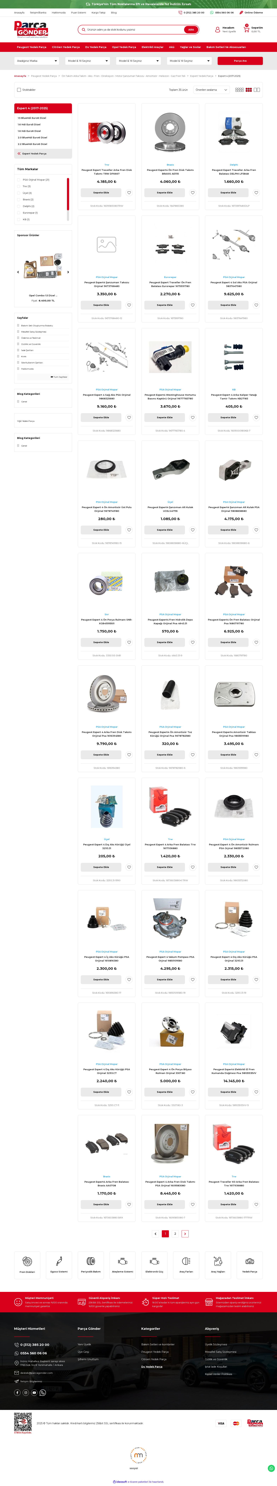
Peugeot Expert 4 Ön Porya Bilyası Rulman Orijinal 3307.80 (170, 1071)
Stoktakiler (29, 89)
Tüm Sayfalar (59, 377)
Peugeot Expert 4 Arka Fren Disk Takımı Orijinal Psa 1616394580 (107, 734)
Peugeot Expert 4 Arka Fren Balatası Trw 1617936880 (170, 846)
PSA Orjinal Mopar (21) (36, 179)
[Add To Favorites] (129, 192)
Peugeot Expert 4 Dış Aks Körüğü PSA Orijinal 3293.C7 (106, 1071)
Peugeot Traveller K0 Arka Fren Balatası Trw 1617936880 (234, 1183)
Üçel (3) (27, 193)
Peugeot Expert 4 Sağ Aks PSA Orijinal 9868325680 (107, 396)
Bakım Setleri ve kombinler (158, 1345)
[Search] (138, 29)
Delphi (234, 164)
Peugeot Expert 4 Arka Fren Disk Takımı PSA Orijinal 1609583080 (170, 1183)
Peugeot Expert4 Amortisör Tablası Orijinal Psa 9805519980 (234, 734)
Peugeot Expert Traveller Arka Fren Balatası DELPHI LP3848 (234, 172)
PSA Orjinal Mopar (106, 277)
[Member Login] (225, 30)
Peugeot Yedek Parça (155, 1353)
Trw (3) (27, 186)
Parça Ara (240, 60)
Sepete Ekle (101, 192)
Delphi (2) (28, 206)
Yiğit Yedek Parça (25, 421)
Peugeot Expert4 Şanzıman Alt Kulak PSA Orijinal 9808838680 (234, 509)
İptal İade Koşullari (216, 1368)
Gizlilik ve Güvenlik (216, 1360)
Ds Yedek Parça (151, 1368)
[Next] (68, 272)
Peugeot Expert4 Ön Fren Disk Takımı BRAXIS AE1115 (170, 172)
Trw (106, 164)
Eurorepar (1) (30, 213)
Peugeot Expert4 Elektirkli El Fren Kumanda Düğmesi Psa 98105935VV (234, 1071)
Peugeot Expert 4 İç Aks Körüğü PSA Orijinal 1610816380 (106, 958)
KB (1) (26, 220)
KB (234, 389)
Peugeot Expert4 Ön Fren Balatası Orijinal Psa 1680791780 (234, 621)
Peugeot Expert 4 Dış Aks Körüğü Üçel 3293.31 (106, 846)
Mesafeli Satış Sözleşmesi (220, 1353)
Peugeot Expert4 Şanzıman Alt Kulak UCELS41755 (170, 509)
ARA (191, 29)
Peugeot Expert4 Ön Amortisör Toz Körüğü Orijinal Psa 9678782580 (170, 734)
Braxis (170, 164)
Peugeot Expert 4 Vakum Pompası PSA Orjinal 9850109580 (170, 958)
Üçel (170, 502)
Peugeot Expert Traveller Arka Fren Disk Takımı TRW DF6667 (107, 172)
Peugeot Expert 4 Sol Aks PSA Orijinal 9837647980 (234, 284)
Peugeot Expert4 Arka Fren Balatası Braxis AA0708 (106, 1183)
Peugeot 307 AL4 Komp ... (43, 295)
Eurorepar (170, 277)
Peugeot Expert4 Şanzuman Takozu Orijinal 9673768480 (106, 284)
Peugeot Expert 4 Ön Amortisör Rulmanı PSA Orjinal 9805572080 (234, 846)
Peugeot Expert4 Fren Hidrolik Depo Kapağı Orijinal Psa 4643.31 (170, 621)
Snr (107, 614)
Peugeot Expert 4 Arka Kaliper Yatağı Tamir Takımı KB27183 (234, 396)
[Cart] (253, 30)
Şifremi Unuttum (88, 1360)
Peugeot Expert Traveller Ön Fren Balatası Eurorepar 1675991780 (170, 284)
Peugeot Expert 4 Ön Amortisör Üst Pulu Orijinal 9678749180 (107, 509)
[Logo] (31, 29)
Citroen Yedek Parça (153, 1360)
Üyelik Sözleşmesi (216, 1345)
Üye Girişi (83, 1353)
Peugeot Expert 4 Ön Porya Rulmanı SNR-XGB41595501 (106, 621)
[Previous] (18, 272)
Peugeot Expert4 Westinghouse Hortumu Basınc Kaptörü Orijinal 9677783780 (170, 396)
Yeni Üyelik (84, 1345)
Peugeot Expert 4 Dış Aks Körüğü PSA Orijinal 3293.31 (234, 958)
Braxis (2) (28, 200)
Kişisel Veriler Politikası (218, 1375)
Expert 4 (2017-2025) (229, 75)
